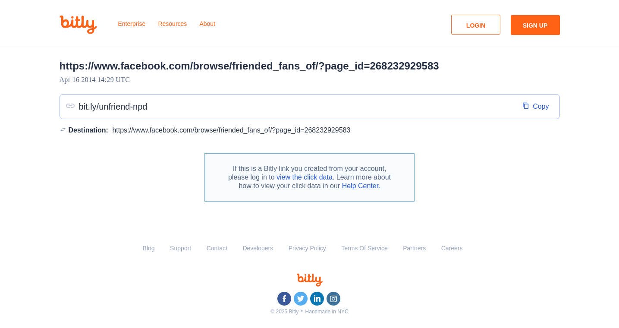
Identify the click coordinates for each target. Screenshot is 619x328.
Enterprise (132, 23)
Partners (414, 248)
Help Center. (361, 185)
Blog (149, 248)
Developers (257, 248)
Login (475, 25)
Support (180, 248)
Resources (172, 23)
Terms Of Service (364, 248)
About (207, 23)
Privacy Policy (307, 248)
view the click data (305, 177)
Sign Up (535, 25)
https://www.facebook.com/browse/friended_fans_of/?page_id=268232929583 (231, 130)
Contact (217, 248)
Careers (452, 248)
